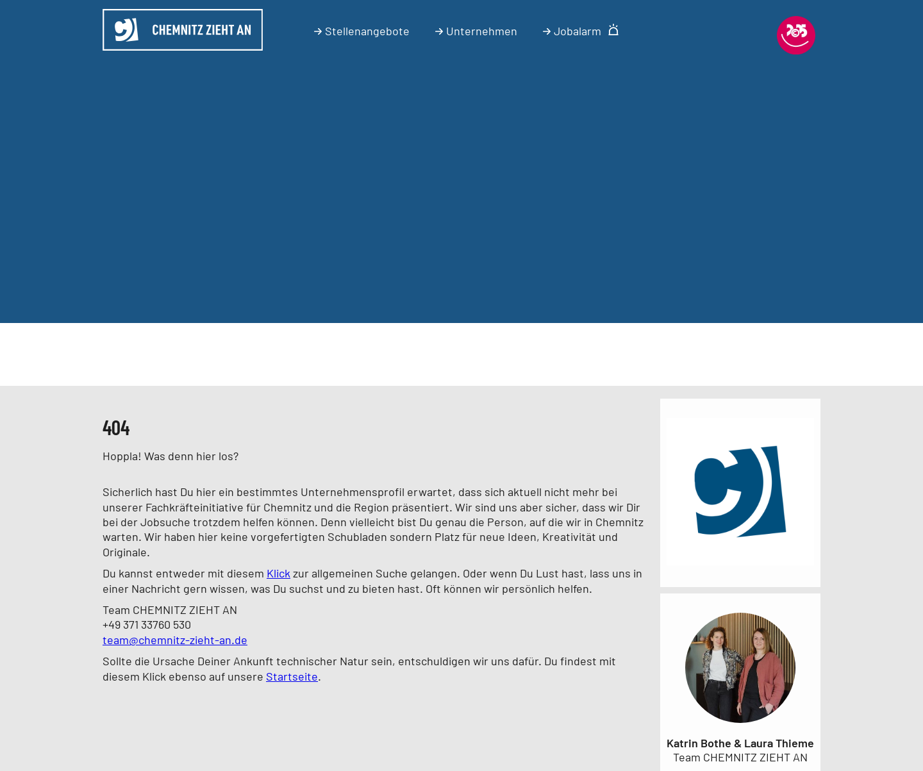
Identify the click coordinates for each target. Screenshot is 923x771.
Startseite (292, 676)
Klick (278, 573)
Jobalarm (581, 31)
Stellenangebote (362, 31)
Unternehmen (476, 31)
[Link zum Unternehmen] (740, 567)
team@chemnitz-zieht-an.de (175, 640)
